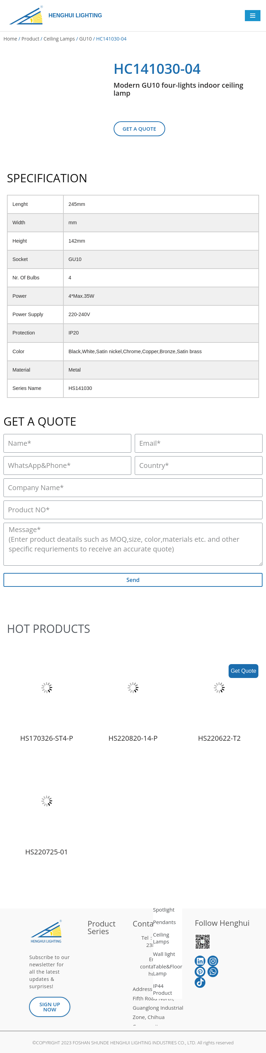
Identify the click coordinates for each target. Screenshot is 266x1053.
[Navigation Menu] (253, 15)
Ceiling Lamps (59, 38)
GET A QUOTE (39, 421)
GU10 (85, 38)
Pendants (164, 922)
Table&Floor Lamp (168, 970)
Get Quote (243, 671)
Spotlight (164, 909)
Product (30, 38)
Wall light (164, 953)
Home (10, 38)
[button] (139, 128)
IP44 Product (162, 989)
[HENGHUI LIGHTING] (27, 15)
